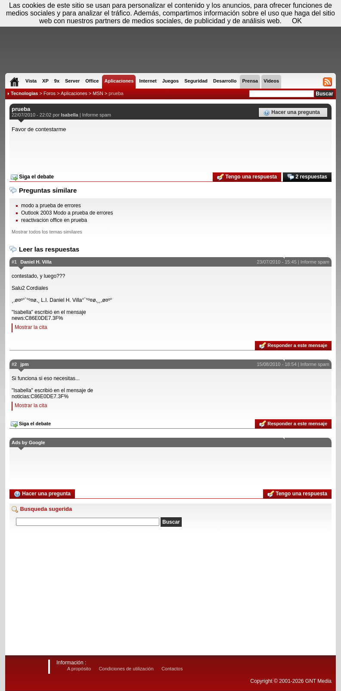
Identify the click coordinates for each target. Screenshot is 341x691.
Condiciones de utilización (126, 668)
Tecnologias (24, 93)
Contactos (172, 668)
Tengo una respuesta (247, 177)
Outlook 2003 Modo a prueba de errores (67, 213)
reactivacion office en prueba (54, 220)
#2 (14, 364)
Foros (49, 93)
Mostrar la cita (31, 327)
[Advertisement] (170, 150)
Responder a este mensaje (293, 345)
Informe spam (96, 114)
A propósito (79, 668)
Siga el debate (32, 177)
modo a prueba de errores (51, 206)
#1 (14, 261)
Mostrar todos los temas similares (47, 231)
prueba (115, 93)
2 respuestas (307, 177)
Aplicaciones (74, 93)
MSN (98, 93)
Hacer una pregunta (291, 112)
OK (297, 21)
